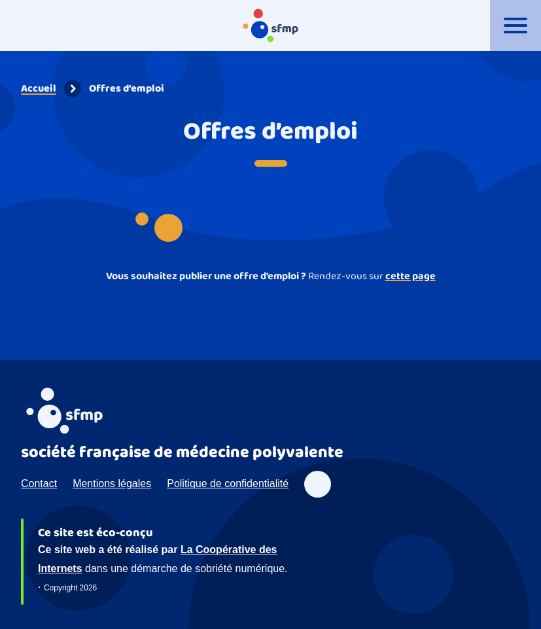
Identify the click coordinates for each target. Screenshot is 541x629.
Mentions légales (112, 483)
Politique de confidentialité (227, 483)
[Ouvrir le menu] (515, 25)
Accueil (38, 88)
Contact (39, 483)
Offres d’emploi (126, 88)
